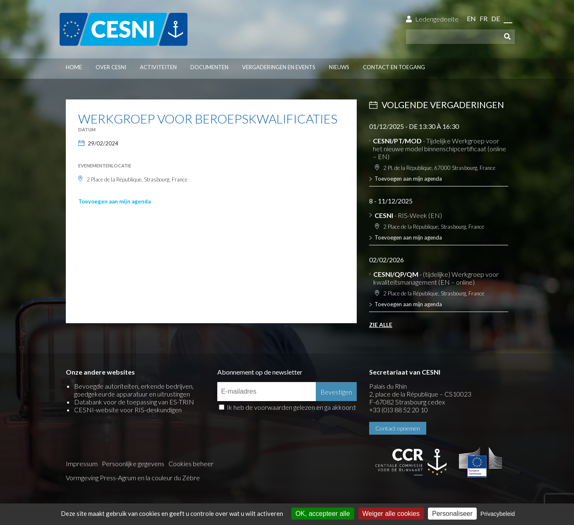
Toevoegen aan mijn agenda (114, 201)
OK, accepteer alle (322, 513)
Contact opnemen (397, 428)
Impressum (82, 463)
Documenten (209, 67)
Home (74, 67)
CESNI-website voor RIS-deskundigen (128, 410)
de (495, 18)
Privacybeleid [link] (497, 513)
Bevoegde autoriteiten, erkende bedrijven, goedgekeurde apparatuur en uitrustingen (134, 390)
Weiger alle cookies (391, 513)
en (471, 18)
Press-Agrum (118, 477)
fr (484, 18)
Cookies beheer (191, 463)
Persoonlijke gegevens (133, 463)
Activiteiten (158, 67)
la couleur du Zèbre (173, 477)
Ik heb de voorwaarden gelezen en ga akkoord (291, 407)
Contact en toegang (394, 67)
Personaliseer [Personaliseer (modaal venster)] (452, 513)
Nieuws (339, 67)
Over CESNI (111, 67)
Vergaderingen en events (278, 67)
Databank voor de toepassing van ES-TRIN (134, 402)
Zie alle (380, 324)
